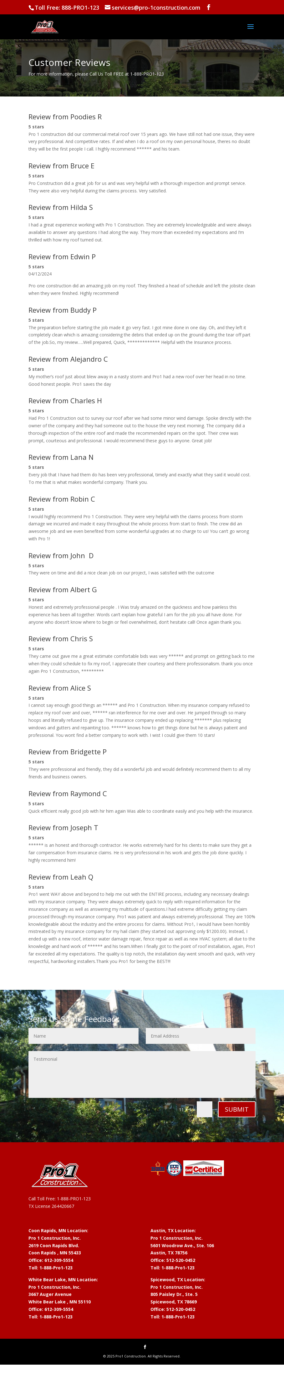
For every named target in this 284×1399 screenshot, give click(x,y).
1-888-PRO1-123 (74, 1199)
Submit (237, 1109)
